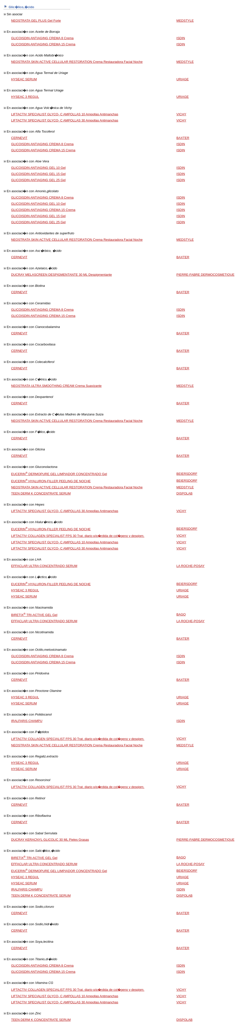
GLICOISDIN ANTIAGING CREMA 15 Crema (43, 44)
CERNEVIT (19, 138)
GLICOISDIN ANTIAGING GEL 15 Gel (38, 174)
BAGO (181, 614)
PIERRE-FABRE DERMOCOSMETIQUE (205, 274)
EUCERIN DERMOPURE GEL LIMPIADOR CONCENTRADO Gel (59, 474)
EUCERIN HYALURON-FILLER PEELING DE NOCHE (51, 481)
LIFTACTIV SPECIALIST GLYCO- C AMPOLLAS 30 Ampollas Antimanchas (64, 120)
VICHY (181, 114)
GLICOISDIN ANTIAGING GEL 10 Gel (38, 168)
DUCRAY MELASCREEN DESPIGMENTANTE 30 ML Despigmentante (61, 274)
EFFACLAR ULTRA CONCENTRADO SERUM (44, 566)
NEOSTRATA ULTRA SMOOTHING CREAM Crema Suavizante (56, 386)
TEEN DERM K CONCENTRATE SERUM (41, 493)
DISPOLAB (184, 493)
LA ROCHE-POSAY (190, 566)
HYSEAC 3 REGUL (25, 97)
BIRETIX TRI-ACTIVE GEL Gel (34, 615)
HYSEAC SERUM (24, 79)
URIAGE (182, 79)
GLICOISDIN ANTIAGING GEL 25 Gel (38, 180)
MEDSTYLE (185, 20)
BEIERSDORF (186, 474)
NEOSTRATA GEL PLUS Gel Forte (36, 20)
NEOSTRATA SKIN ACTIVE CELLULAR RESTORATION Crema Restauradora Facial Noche (77, 62)
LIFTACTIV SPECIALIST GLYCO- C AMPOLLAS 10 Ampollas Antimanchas (64, 114)
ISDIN (180, 38)
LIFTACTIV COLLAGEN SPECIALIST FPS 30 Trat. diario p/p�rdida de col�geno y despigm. (77, 536)
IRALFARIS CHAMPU (26, 721)
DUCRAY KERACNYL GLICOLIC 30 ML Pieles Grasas (50, 839)
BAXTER (182, 138)
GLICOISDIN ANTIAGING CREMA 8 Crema (42, 38)
